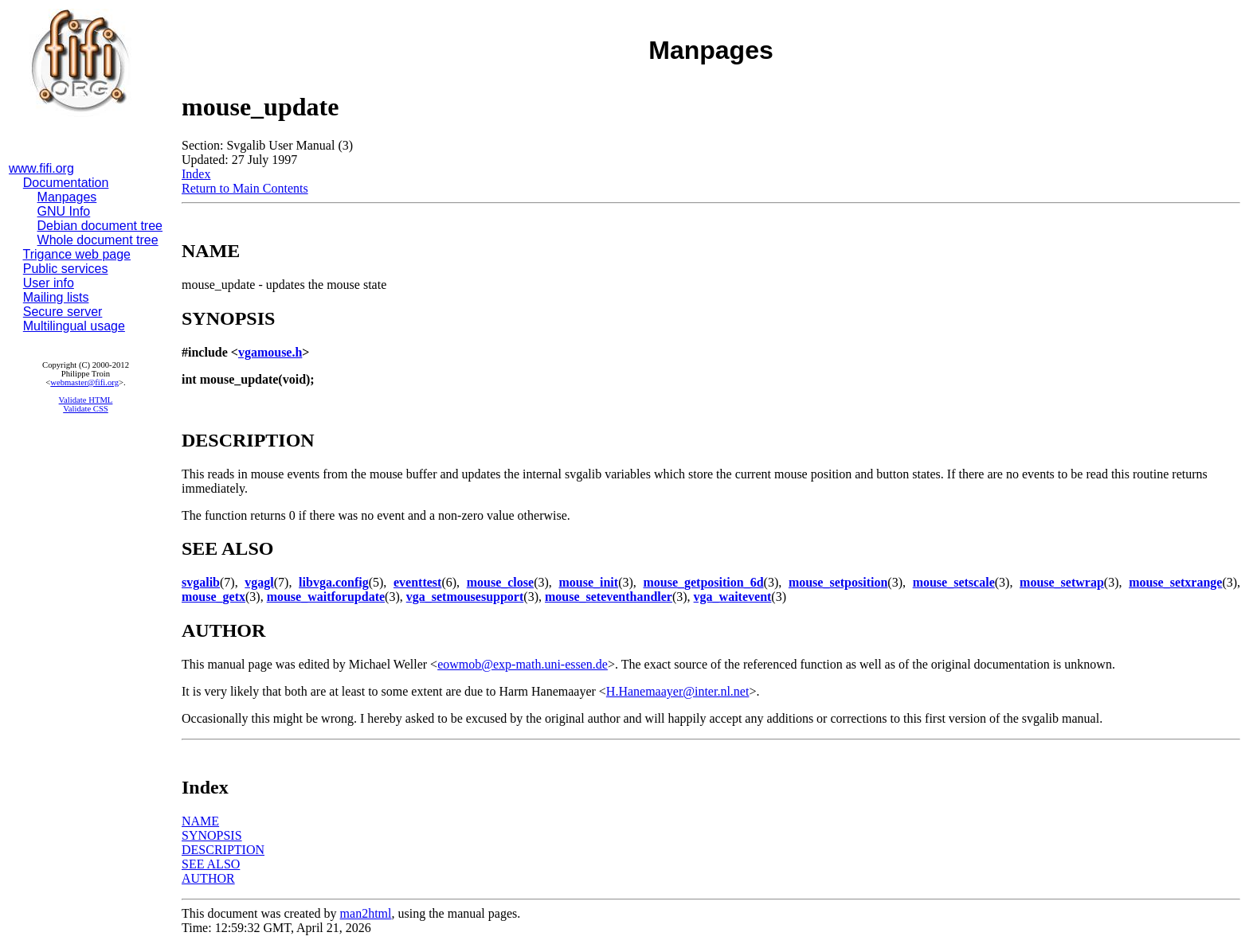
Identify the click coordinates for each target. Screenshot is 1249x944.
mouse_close (500, 582)
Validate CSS (85, 408)
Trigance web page (77, 254)
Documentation (66, 182)
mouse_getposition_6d (703, 582)
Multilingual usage (74, 326)
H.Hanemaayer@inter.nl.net (678, 691)
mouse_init (588, 582)
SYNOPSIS (212, 835)
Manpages (67, 197)
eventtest (417, 582)
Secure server (63, 311)
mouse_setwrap (1062, 582)
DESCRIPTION (223, 849)
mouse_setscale (954, 582)
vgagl (259, 582)
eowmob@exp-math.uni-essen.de (522, 664)
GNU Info (64, 211)
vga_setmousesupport (465, 596)
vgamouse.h (270, 352)
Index (196, 174)
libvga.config (334, 582)
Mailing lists (56, 297)
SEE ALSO (211, 864)
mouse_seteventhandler (608, 596)
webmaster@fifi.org (84, 382)
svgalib (201, 582)
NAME (200, 821)
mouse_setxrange (1175, 582)
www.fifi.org (41, 168)
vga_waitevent (733, 596)
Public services (65, 268)
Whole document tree (98, 240)
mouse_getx (213, 596)
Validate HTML (86, 400)
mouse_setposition (838, 582)
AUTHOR (208, 878)
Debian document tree (99, 225)
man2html (366, 913)
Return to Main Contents (245, 188)
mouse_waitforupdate (326, 596)
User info (48, 283)
